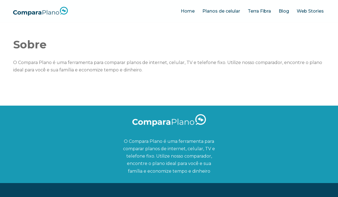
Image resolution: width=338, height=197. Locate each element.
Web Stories (310, 11)
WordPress (61, 190)
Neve (19, 190)
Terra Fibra (259, 11)
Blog (284, 11)
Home (188, 11)
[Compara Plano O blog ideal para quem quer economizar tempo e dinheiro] (40, 11)
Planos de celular (221, 11)
